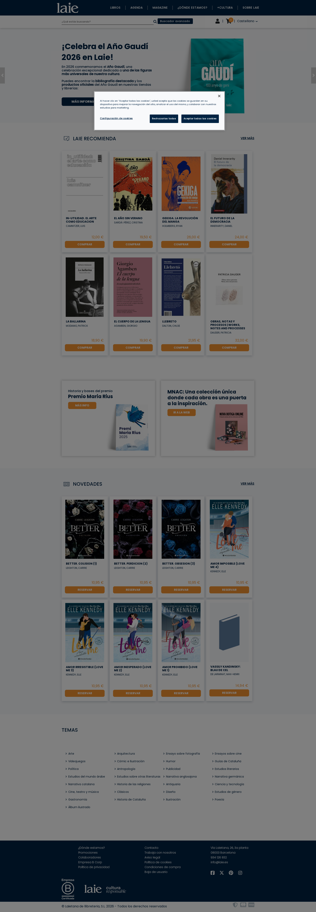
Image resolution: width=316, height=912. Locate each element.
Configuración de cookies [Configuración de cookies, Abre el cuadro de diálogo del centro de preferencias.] (116, 118)
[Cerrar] (219, 96)
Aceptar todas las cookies (200, 118)
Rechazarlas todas (164, 118)
